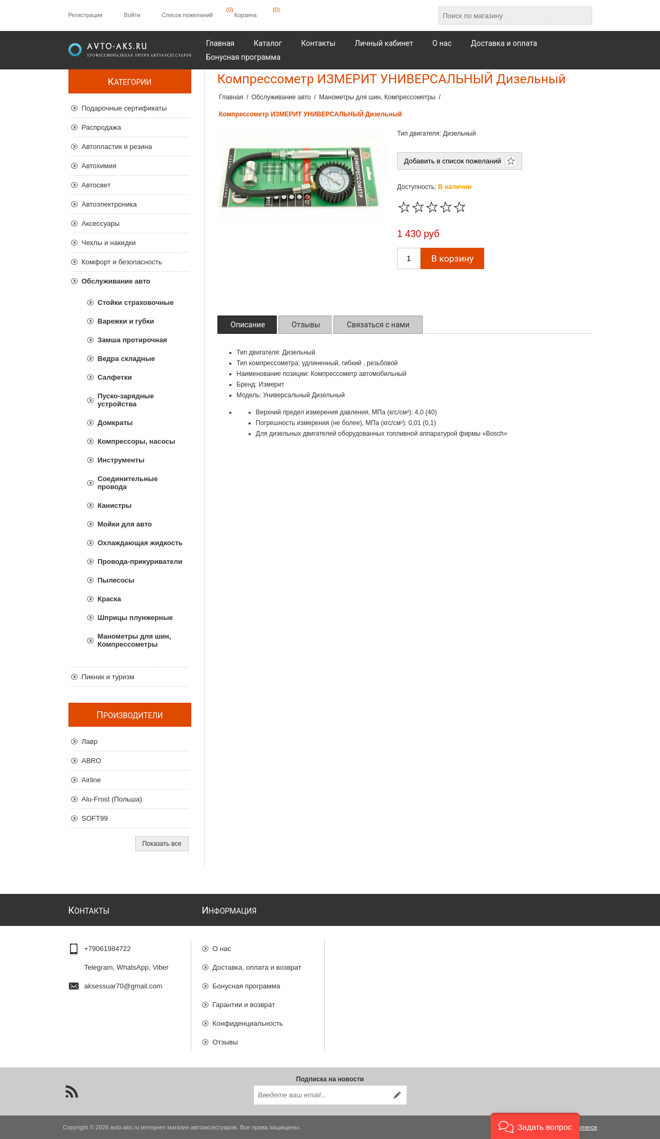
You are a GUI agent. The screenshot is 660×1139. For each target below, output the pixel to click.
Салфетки (115, 377)
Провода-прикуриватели (140, 561)
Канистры (115, 505)
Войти (132, 15)
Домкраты (115, 423)
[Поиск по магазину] (505, 15)
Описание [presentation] (248, 324)
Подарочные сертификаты (124, 108)
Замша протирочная (132, 340)
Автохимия (99, 166)
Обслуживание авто (116, 281)
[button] (535, 1126)
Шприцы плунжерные (135, 618)
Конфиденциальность (248, 1023)
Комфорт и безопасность (122, 262)
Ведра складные (126, 359)
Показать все (161, 843)
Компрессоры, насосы (136, 441)
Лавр (90, 741)
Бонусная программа (247, 986)
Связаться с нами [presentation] (378, 324)
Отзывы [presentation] (306, 324)
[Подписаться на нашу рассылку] (320, 1095)
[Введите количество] (409, 258)
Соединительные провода (128, 483)
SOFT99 (95, 818)
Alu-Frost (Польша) (112, 799)
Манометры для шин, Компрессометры (135, 640)
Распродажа (101, 127)
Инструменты (121, 460)
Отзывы (225, 1042)
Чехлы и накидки (109, 243)
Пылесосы (116, 580)
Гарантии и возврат (244, 1005)
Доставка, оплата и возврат (257, 967)
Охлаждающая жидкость (140, 543)
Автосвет (96, 185)
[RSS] (71, 1091)
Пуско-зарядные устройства (126, 400)
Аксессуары (101, 223)
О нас (222, 949)
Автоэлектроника (109, 204)
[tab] (248, 325)
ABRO (92, 761)
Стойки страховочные (136, 303)
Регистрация (85, 15)
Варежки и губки (126, 321)
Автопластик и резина (117, 147)
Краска (109, 599)
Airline (91, 780)
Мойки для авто (125, 524)
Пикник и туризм (108, 677)
